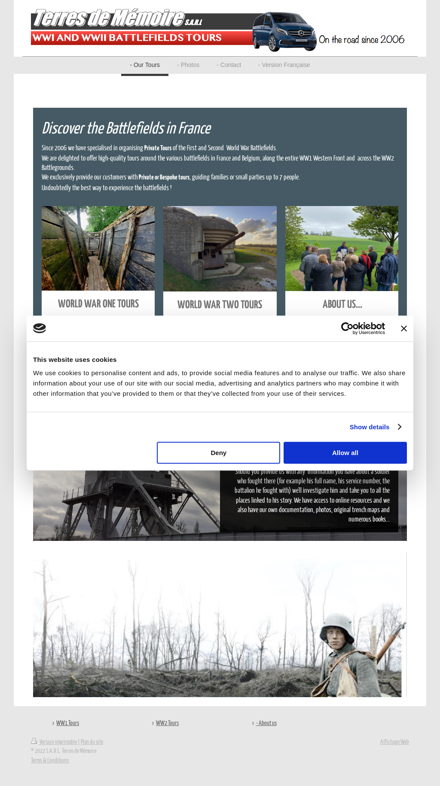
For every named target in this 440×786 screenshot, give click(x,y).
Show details (370, 427)
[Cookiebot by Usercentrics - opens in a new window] (347, 328)
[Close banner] (404, 328)
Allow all (345, 452)
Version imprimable (54, 741)
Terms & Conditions (50, 760)
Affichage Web (394, 741)
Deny (219, 452)
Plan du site (92, 741)
